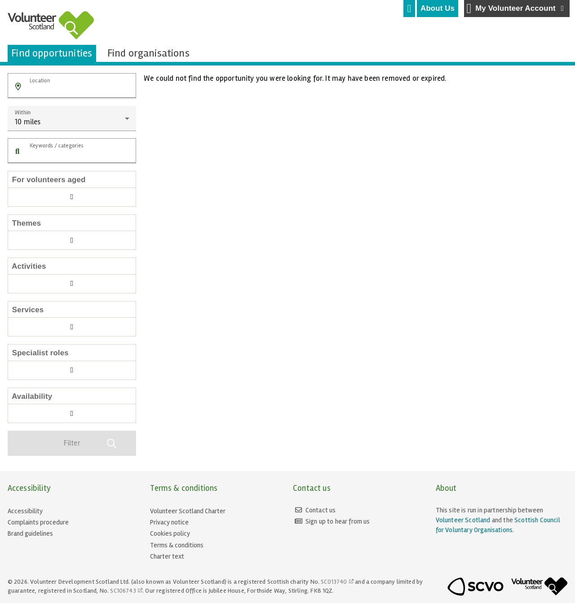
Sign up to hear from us (337, 521)
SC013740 (334, 582)
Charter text (167, 556)
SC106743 (123, 590)
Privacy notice (169, 522)
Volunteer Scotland (463, 520)
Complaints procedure (38, 522)
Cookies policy (170, 533)
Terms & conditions (176, 545)
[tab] (409, 8)
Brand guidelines (30, 533)
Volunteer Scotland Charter (188, 511)
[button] (18, 87)
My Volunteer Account (516, 8)
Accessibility (25, 511)
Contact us (320, 510)
